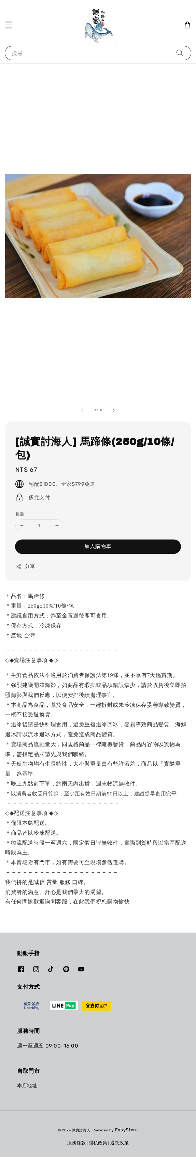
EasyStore (126, 1129)
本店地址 (27, 1086)
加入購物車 (98, 546)
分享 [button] (25, 566)
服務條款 (76, 1142)
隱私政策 (98, 1142)
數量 (20, 514)
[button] (8, 24)
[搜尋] (180, 53)
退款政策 (119, 1142)
